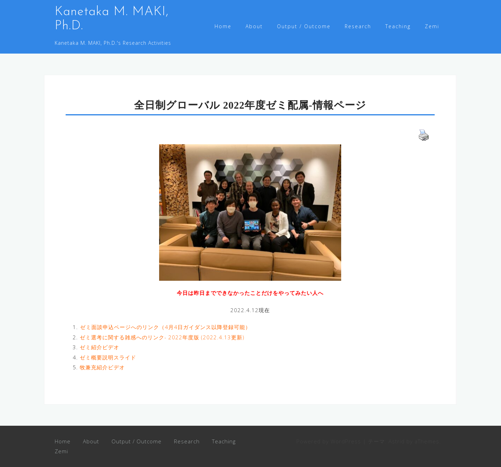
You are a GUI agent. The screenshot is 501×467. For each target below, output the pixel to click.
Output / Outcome (304, 26)
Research (358, 26)
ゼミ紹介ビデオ (99, 347)
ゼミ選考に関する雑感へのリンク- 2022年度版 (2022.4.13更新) (162, 337)
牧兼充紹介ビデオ (102, 367)
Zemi (432, 26)
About (254, 26)
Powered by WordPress (328, 441)
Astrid (396, 441)
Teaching (398, 26)
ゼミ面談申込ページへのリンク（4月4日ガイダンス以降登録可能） (165, 326)
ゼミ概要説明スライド (108, 357)
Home (223, 26)
